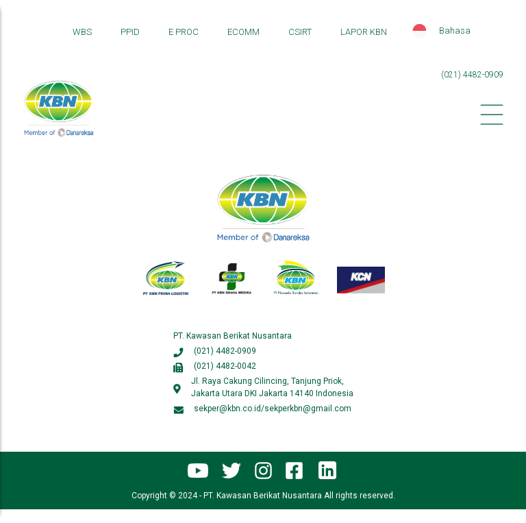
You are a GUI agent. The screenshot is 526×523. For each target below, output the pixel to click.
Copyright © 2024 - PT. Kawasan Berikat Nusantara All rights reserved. (263, 495)
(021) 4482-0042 (225, 366)
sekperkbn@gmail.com (307, 408)
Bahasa (455, 30)
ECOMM (243, 32)
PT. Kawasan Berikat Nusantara (232, 336)
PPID (130, 32)
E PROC (183, 32)
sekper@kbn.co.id (227, 408)
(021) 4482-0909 (472, 75)
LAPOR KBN (363, 32)
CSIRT (300, 32)
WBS (82, 32)
